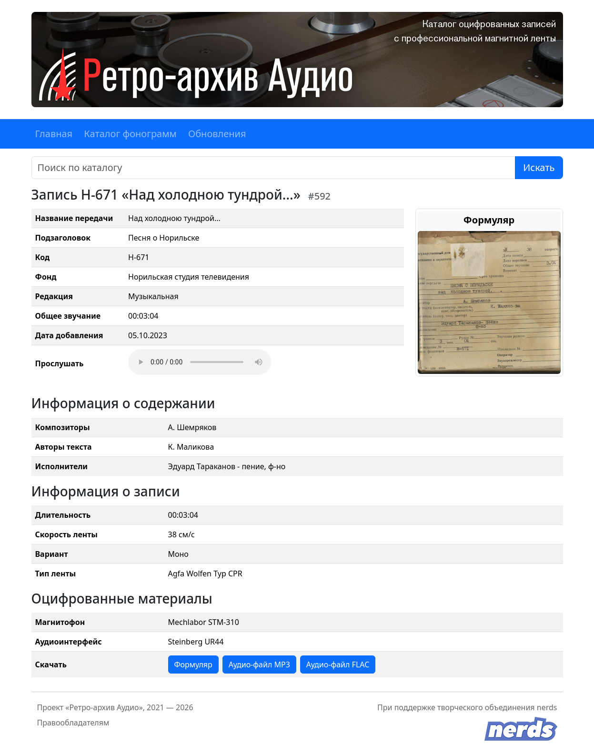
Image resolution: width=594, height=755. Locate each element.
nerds (547, 707)
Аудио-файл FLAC (337, 664)
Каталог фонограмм (130, 133)
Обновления (217, 133)
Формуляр (193, 664)
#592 (319, 196)
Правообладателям (73, 722)
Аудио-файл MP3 (259, 664)
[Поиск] (273, 167)
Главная (54, 133)
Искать (538, 167)
